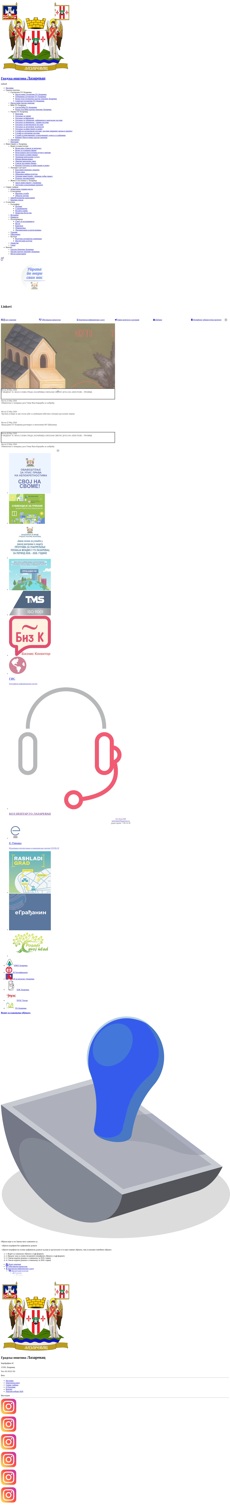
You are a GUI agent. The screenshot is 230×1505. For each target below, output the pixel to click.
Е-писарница (15, 191)
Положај (18, 206)
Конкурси (19, 226)
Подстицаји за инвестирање (26, 155)
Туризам (13, 232)
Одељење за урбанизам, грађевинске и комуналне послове (38, 120)
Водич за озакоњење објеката (15, 1013)
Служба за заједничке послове (27, 133)
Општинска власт (13, 1383)
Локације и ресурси (18, 168)
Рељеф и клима (21, 211)
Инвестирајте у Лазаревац (16, 144)
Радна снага (20, 172)
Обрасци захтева (22, 196)
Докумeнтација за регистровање (28, 230)
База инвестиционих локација (27, 170)
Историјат (14, 215)
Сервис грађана (12, 187)
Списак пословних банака (25, 163)
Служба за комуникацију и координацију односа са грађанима (40, 135)
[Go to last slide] (4, 320)
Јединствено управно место (21, 189)
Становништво (21, 209)
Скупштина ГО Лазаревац (20, 92)
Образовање (15, 234)
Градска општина (13, 90)
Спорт (13, 245)
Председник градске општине (22, 103)
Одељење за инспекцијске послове (29, 125)
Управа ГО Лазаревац (19, 112)
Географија (14, 204)
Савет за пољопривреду (24, 221)
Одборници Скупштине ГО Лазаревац (30, 97)
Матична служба (22, 193)
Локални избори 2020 (14, 1391)
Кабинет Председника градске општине (31, 137)
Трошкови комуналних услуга (27, 157)
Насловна (9, 88)
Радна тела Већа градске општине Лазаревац (33, 109)
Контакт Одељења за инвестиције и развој (32, 165)
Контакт (9, 247)
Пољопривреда (16, 219)
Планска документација (24, 178)
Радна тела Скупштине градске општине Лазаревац (36, 99)
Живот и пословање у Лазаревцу (23, 181)
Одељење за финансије (24, 118)
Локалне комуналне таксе (25, 161)
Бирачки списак (16, 200)
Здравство (14, 243)
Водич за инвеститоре (19, 146)
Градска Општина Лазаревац (22, 249)
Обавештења (20, 228)
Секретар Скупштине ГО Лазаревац (29, 101)
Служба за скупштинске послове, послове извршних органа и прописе (43, 131)
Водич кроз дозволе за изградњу (28, 148)
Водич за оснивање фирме (26, 150)
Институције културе (23, 241)
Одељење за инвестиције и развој (28, 129)
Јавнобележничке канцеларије (22, 198)
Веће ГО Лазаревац (18, 105)
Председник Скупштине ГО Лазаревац (31, 94)
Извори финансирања (24, 159)
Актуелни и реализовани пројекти (29, 185)
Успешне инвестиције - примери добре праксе (34, 176)
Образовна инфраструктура (26, 174)
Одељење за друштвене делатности (29, 127)
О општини (10, 202)
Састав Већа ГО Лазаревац (26, 107)
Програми (14, 142)
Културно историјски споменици (28, 239)
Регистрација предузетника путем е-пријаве (33, 153)
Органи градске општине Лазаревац (24, 252)
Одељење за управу (23, 116)
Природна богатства (23, 213)
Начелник (19, 114)
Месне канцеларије (18, 254)
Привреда (14, 217)
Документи (15, 140)
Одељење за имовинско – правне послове (32, 122)
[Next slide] (225, 320)
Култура (13, 237)
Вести (17, 224)
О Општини (10, 1387)
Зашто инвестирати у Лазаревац (28, 183)
